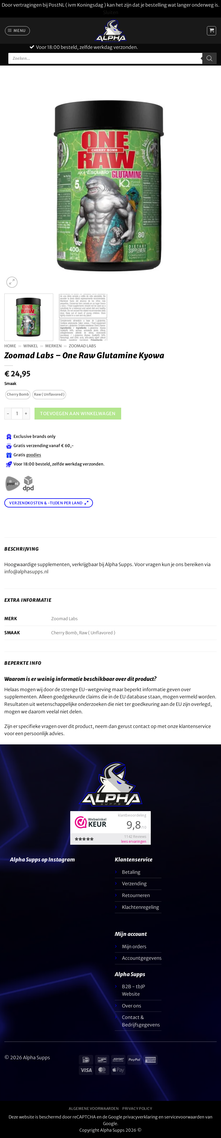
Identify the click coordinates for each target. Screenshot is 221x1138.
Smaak (10, 384)
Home (10, 346)
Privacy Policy (137, 1108)
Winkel (30, 346)
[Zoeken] (209, 58)
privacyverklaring (140, 1117)
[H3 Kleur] (17, 413)
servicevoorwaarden (184, 1117)
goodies (33, 455)
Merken (53, 346)
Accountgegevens (142, 958)
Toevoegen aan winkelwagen (77, 413)
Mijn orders (134, 946)
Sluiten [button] (110, 12)
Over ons (131, 1006)
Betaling (131, 872)
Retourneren (136, 895)
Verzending (134, 883)
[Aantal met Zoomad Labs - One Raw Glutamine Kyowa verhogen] (26, 413)
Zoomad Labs (82, 346)
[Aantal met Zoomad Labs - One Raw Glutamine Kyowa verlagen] (7, 413)
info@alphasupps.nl (26, 571)
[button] (17, 30)
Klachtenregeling (140, 907)
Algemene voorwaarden (94, 1108)
